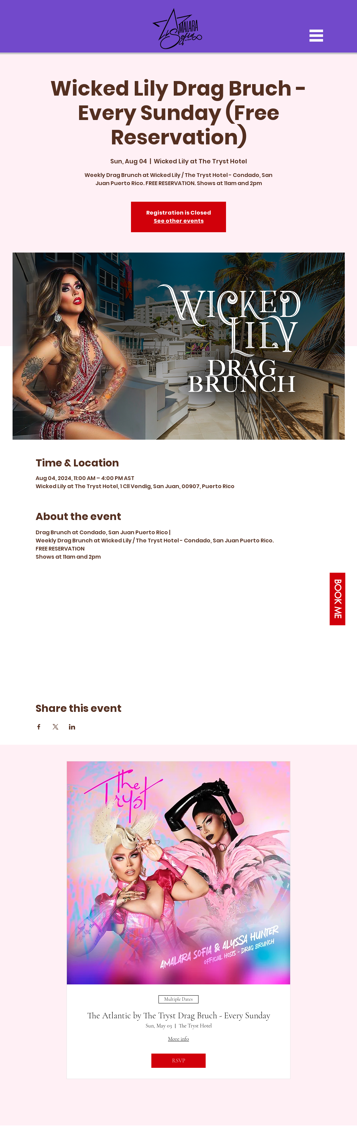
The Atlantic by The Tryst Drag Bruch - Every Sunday (178, 1015)
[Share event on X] (55, 727)
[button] (316, 35)
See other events (179, 221)
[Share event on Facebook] (39, 727)
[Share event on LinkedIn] (72, 727)
